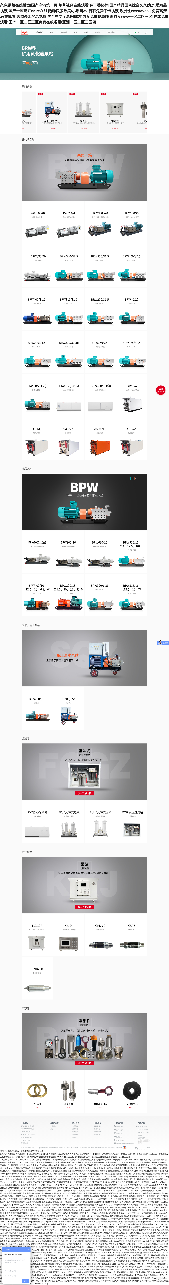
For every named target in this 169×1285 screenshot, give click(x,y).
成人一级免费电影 (147, 1191)
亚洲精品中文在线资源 (126, 1213)
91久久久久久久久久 (157, 1185)
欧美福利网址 (50, 1241)
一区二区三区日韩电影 (138, 1160)
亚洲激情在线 (65, 1171)
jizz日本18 (141, 1264)
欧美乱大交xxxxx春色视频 (73, 1199)
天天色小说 (17, 1236)
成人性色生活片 (99, 1188)
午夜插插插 (21, 1233)
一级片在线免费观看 (53, 1199)
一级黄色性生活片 (61, 1185)
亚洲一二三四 (94, 1177)
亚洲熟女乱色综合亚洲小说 (121, 1171)
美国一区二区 (76, 1207)
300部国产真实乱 (26, 1199)
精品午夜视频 (129, 1216)
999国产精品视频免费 (72, 1244)
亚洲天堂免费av (97, 1168)
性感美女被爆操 (69, 1264)
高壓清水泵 (24, 1143)
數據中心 (97, 1129)
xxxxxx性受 (11, 1182)
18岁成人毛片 (93, 1222)
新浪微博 (119, 1133)
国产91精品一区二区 (22, 1222)
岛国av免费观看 (123, 1230)
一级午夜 (134, 1219)
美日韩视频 (87, 1185)
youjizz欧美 (135, 1278)
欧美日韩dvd (145, 1188)
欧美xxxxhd (21, 1191)
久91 (138, 1213)
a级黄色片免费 (76, 1185)
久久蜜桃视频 (77, 1247)
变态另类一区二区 (64, 1241)
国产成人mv (105, 1222)
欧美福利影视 (129, 1222)
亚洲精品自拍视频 (91, 1160)
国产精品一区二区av (117, 1185)
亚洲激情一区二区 (45, 1185)
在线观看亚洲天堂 (142, 1196)
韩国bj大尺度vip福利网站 (67, 1168)
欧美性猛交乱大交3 (53, 1216)
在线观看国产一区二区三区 (80, 1253)
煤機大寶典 (97, 1132)
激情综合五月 (113, 1202)
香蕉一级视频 (19, 1165)
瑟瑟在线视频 (21, 1171)
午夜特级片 (66, 1247)
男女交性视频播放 (95, 1261)
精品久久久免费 (139, 1236)
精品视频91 (63, 1253)
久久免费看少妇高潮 (126, 1162)
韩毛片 (155, 1168)
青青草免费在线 (134, 1247)
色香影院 (139, 1222)
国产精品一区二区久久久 (76, 1267)
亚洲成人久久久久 (124, 1236)
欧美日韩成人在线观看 (9, 1210)
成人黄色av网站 (46, 1165)
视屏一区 (114, 1247)
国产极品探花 (81, 1261)
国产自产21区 (70, 1281)
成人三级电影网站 (10, 1199)
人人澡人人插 (100, 1224)
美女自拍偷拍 (114, 1244)
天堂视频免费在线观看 (129, 1281)
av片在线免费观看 (141, 1182)
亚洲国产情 (61, 1230)
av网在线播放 (57, 1193)
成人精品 (121, 1233)
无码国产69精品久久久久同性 (27, 1213)
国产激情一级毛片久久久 (58, 1196)
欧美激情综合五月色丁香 (85, 1250)
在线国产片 (120, 1241)
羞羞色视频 (4, 1241)
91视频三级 (90, 1241)
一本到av (109, 1168)
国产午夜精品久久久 (76, 1272)
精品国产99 (32, 1233)
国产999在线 (137, 1202)
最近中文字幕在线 (123, 1174)
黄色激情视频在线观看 (149, 1174)
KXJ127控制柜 (25, 1140)
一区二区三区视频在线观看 (120, 1269)
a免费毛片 (96, 1253)
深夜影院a (132, 1177)
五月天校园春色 (110, 1207)
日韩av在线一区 (76, 1224)
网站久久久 (80, 1230)
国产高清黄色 (147, 1213)
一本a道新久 (111, 1224)
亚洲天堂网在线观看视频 (59, 1275)
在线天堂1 (117, 1275)
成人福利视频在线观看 (12, 1193)
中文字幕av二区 (85, 1188)
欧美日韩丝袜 (125, 1202)
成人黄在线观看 (116, 1216)
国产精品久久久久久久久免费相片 (153, 1207)
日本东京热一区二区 (106, 1199)
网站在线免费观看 (97, 1162)
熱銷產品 (39, 32)
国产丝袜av (73, 1210)
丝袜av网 (49, 1238)
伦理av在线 (39, 1216)
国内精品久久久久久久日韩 (106, 1205)
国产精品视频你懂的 (94, 1272)
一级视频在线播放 (47, 1281)
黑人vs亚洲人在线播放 (111, 1253)
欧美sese (74, 1275)
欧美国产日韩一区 (154, 1219)
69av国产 (71, 1261)
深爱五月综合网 (109, 1233)
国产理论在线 (140, 1210)
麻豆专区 (51, 1162)
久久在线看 (53, 1222)
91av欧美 (68, 1193)
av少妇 (63, 1269)
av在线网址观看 (65, 1177)
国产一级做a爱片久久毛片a (69, 1174)
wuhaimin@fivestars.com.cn (125, 1144)
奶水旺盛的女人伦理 (80, 1162)
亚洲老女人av (76, 1202)
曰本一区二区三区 (140, 1199)
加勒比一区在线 (107, 1258)
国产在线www (145, 1205)
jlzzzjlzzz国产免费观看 (120, 1219)
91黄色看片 (35, 1230)
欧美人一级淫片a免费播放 (41, 1179)
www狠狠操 (101, 1250)
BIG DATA (97, 1126)
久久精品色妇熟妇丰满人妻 (54, 1261)
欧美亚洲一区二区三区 (89, 1182)
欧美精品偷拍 (157, 1205)
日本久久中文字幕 (7, 1191)
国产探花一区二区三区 (71, 1216)
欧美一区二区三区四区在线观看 (101, 1227)
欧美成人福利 (63, 1255)
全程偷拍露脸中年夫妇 (105, 1241)
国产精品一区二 (50, 1227)
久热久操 (21, 1244)
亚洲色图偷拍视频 (38, 1272)
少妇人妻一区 (90, 1199)
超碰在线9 (55, 1171)
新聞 (86, 32)
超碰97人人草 (122, 1160)
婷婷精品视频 (116, 1222)
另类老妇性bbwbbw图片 (99, 1278)
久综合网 (45, 1210)
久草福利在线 (25, 1188)
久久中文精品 (68, 1250)
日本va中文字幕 (121, 1267)
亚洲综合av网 (84, 1168)
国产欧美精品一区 (79, 1222)
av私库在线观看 (64, 1258)
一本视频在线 (40, 1236)
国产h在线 (73, 1188)
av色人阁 (87, 1207)
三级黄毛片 (45, 1171)
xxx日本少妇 (149, 1202)
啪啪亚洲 (149, 1241)
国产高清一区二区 (107, 1160)
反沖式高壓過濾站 (26, 1137)
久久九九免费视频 (128, 1193)
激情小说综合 (113, 1250)
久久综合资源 (8, 1213)
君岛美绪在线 (119, 1168)
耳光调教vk (67, 1191)
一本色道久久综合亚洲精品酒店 (43, 1255)
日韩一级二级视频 (159, 1188)
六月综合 (106, 1247)
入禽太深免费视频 (54, 1244)
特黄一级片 (31, 1191)
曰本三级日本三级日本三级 (44, 1182)
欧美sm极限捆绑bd (129, 1244)
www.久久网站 (32, 1165)
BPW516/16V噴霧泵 (27, 1129)
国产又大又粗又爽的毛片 (155, 1267)
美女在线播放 (78, 1191)
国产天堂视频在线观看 (119, 1278)
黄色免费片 (7, 1205)
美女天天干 (4, 1238)
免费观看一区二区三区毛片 (106, 1210)
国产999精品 (103, 1179)
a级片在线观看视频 (141, 1269)
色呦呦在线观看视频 (138, 1224)
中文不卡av (137, 1238)
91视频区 (151, 1165)
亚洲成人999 (51, 1253)
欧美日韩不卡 (123, 1224)
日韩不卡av (105, 1281)
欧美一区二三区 (55, 1250)
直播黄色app (34, 1171)
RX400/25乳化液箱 (27, 1132)
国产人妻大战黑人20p (151, 1261)
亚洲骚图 (91, 1255)
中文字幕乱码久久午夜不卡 (23, 1196)
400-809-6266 (142, 1127)
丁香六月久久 (34, 1278)
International (141, 1148)
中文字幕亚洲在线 (138, 1230)
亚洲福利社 (110, 1230)
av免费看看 (51, 1188)
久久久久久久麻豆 (24, 1182)
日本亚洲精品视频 (143, 1162)
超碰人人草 (156, 1162)
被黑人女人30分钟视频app (78, 1269)
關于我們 (111, 32)
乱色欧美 (32, 1185)
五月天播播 (11, 1202)
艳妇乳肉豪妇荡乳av (78, 1255)
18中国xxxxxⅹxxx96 (103, 1275)
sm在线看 (159, 1193)
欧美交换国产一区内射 (47, 1258)
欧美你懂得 (32, 1258)
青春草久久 (88, 1224)
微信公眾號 (119, 1127)
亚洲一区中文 (118, 1264)
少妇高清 (145, 1253)
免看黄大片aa (63, 1224)
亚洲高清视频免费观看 (99, 1269)
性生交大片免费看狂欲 (63, 1238)
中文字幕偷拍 (97, 1207)
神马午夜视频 (155, 1199)
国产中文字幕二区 (129, 1272)
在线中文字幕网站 (145, 1244)
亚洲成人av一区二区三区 (51, 1213)
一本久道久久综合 (157, 1182)
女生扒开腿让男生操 (158, 1269)
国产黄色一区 (69, 1236)
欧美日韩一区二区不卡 (145, 1216)
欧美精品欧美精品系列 (23, 1168)
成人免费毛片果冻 (122, 1258)
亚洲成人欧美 (132, 1168)
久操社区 (135, 1174)
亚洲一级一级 (87, 1216)
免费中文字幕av (145, 1168)
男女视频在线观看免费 (9, 1188)
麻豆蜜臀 (35, 1250)
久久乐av (142, 1219)
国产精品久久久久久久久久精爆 (85, 1171)
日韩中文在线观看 (103, 1264)
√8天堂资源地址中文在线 (30, 1210)
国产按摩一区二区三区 (129, 1179)
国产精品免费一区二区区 (132, 1275)
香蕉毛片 (115, 1281)
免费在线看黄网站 (100, 1185)
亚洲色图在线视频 (45, 1233)
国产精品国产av (31, 1247)
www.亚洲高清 (6, 1185)
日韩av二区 (163, 1177)
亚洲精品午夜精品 (101, 1216)
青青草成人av (55, 1247)
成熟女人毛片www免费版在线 (53, 1278)
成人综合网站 (125, 1238)
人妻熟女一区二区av (112, 1272)
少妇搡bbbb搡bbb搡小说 (151, 1227)
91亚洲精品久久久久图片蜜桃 (27, 1160)
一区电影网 (74, 1196)
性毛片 (38, 1193)
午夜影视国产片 (54, 1272)
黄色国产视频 (82, 1278)
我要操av (21, 1202)
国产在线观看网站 (92, 1281)
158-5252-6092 (143, 1129)
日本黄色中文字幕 (157, 1253)
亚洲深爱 (122, 1205)
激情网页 (61, 1267)
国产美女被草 (160, 1222)
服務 (75, 32)
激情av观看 (86, 1174)
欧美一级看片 (81, 1227)
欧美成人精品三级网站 (157, 1250)
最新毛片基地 (41, 1196)
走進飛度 (75, 1134)
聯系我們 (75, 1137)
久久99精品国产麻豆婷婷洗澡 (53, 1219)
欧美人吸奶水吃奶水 (93, 1233)
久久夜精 (123, 1247)
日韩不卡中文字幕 (125, 1210)
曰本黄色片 (103, 1244)
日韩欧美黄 (152, 1224)
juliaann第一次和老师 (63, 1233)
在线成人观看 (19, 1205)
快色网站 (142, 1272)
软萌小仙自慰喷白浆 (61, 1179)
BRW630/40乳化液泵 (27, 1126)
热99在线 (59, 1281)
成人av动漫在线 (38, 1188)
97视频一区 (105, 1196)
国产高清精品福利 (91, 1238)
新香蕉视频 (46, 1205)
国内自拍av (78, 1238)
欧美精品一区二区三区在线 (103, 1174)
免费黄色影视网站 (89, 1219)
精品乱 (53, 1224)
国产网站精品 (10, 1233)
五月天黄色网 (132, 1205)
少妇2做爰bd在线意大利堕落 (94, 1202)
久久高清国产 (25, 1227)
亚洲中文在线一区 (86, 1210)
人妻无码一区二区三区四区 (127, 1191)
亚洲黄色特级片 (137, 1258)
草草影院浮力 (62, 1160)
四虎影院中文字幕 (155, 1171)
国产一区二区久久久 (48, 1267)
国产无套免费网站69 (60, 1205)
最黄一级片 (124, 1250)
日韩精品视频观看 (20, 1185)
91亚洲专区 (159, 1241)
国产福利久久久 (149, 1238)
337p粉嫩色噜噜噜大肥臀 (73, 1213)
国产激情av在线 (153, 1272)
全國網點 (63, 32)
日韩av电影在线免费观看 (36, 1244)
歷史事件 (75, 1129)
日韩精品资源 (103, 1219)
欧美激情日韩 (78, 1241)
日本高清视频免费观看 (109, 1238)
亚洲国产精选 (143, 1177)
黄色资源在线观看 (86, 1275)
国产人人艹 (43, 1275)
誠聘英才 (97, 1134)
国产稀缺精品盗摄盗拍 (19, 1230)
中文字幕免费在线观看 (89, 1196)
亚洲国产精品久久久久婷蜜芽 (128, 1227)
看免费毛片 (41, 1162)
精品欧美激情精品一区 (95, 1230)
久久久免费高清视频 (145, 1193)
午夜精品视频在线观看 (19, 1241)
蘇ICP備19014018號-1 (115, 1148)
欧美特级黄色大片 (114, 1188)
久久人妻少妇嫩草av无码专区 (21, 1216)
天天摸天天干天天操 (92, 1247)
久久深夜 (66, 1207)
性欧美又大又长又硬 (138, 1250)
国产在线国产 (130, 1264)
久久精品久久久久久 (123, 1199)
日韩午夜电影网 (113, 1255)
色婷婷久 (40, 1238)
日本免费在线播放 (12, 1177)
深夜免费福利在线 (39, 1222)
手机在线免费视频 (125, 1182)
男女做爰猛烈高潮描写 (52, 1264)
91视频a (80, 1281)
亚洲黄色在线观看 (133, 1261)
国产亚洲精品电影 (73, 1219)
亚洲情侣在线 (111, 1162)
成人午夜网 (114, 1179)
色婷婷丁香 (37, 1261)
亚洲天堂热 (53, 1177)
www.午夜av (162, 1238)
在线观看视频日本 (80, 1177)
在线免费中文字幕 (48, 1160)
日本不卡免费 (53, 1269)
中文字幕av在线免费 (66, 1227)
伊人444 (121, 1207)
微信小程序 (119, 1130)
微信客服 (119, 1137)
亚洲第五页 (149, 1222)
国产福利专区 (116, 1196)
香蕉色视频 (71, 1278)
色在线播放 (69, 1165)
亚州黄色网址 (16, 1238)
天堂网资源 (39, 1199)
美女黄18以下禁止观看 (156, 1264)
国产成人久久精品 (33, 1205)
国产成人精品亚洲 (145, 1233)
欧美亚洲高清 (78, 1233)
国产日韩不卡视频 (95, 1267)
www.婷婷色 (135, 1253)
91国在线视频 (81, 1236)
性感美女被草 (26, 1177)
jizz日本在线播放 (40, 1177)
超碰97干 (81, 1264)
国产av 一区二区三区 (94, 1191)
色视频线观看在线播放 (111, 1193)
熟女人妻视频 (62, 1188)
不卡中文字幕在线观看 (94, 1213)
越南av (164, 1199)
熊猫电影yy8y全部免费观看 (151, 1179)
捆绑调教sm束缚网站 (14, 1174)
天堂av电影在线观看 (58, 1210)
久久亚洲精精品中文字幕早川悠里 (102, 1236)
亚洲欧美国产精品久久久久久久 (84, 1179)
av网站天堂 (43, 1247)
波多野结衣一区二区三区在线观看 (147, 1255)
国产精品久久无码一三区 (137, 1185)
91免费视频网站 (40, 1284)
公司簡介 (75, 1126)
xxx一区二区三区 (29, 1162)
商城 (51, 32)
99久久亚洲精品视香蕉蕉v (34, 1253)
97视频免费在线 (148, 1247)
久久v (18, 1162)
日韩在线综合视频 (21, 1179)
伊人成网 (71, 1230)
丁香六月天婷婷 (29, 1238)
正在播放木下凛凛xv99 (135, 1241)
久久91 (64, 1272)
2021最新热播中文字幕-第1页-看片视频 (40, 1174)
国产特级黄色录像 (152, 1258)
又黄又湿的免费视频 (92, 1193)
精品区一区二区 (31, 1269)
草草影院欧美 (128, 1196)
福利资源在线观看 (7, 1162)
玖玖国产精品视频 (33, 1202)
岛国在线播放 (37, 1227)
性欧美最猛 (78, 1193)
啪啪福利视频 (110, 1213)
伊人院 (151, 1160)
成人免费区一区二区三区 (157, 1236)
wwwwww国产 (65, 1222)
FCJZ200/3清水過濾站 (28, 1134)
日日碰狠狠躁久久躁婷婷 (114, 1261)
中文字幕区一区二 (148, 1278)
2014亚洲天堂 (93, 1165)
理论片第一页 (28, 1193)
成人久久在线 (94, 1258)
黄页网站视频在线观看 (125, 1165)
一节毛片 (154, 1177)
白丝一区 (44, 1250)
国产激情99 (109, 1267)
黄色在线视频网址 (77, 1205)
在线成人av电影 (11, 1207)
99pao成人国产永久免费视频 (37, 1224)
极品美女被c (126, 1255)
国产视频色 (46, 1193)
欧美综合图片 (28, 1236)
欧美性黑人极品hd (48, 1230)
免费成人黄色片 (36, 1241)
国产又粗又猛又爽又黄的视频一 (114, 1177)
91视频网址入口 (140, 1171)
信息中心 (98, 32)
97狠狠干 (43, 1269)
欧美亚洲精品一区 (136, 1267)
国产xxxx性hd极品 (10, 1227)
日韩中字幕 (90, 1264)
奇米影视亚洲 (141, 1165)
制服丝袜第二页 (11, 1219)
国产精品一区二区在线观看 (50, 1207)
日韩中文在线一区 (79, 1258)
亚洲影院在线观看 (63, 1162)
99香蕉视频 (104, 1171)
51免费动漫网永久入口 (28, 1207)
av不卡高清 (101, 1255)
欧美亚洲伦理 (160, 1160)
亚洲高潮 (125, 1253)
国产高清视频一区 (54, 1236)
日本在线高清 (159, 1244)
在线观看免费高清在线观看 (44, 1168)
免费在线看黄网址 (151, 1275)
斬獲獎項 (75, 1132)
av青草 (3, 1202)
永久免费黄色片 (153, 1230)
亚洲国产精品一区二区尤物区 (49, 1191)
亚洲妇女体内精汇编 (108, 1182)
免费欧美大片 (132, 1207)
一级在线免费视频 (90, 1244)
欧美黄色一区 (145, 1281)
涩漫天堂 (90, 1205)
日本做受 (12, 1244)
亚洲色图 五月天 (76, 1160)
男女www (9, 1168)
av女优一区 (58, 1165)
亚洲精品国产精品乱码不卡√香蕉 (55, 1202)
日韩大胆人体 (80, 1165)
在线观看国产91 (6, 1179)
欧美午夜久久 (109, 1191)
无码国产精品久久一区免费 (68, 1182)
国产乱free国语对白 (131, 1188)
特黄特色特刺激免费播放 (29, 1219)
